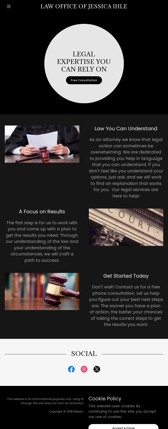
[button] (17, 6)
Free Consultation (84, 80)
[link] (84, 7)
